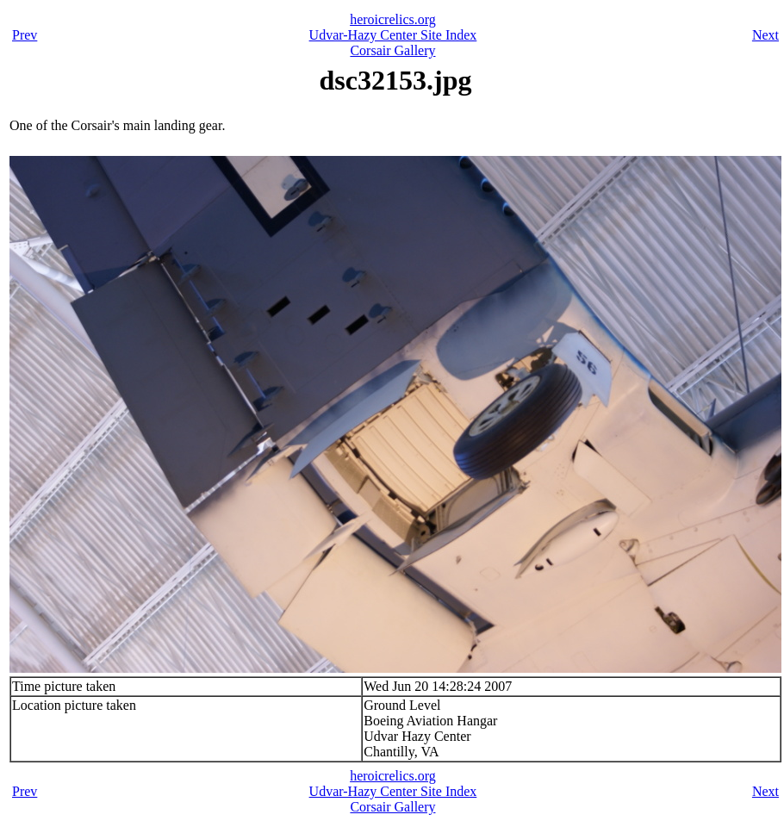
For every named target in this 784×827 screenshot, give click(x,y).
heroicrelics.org (393, 19)
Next (765, 35)
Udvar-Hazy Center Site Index (393, 35)
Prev (24, 35)
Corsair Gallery (392, 50)
